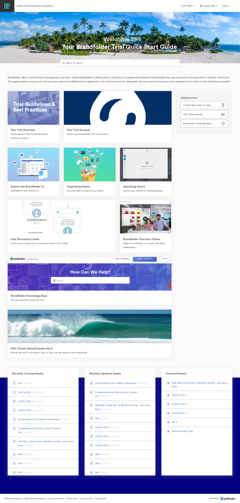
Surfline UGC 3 (25, 392)
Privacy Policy (71, 498)
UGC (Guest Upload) (193, 114)
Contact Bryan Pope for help (197, 105)
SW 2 (20, 463)
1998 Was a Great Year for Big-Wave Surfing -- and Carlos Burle (199, 384)
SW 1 (20, 472)
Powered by (222, 498)
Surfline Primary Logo (182, 431)
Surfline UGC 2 (25, 401)
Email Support (101, 498)
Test (20, 383)
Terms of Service (86, 498)
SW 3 (20, 454)
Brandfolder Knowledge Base (197, 123)
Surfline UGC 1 (25, 410)
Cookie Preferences (56, 498)
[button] (209, 6)
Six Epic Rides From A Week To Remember (39, 419)
